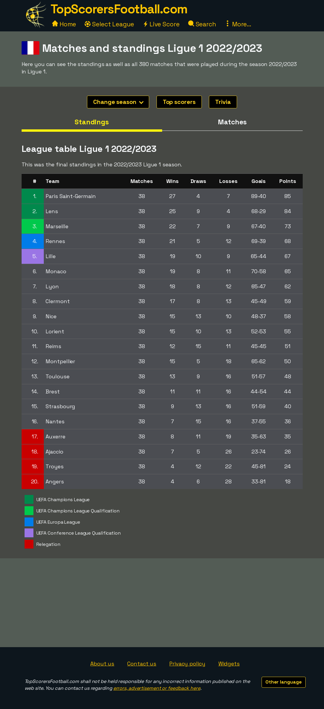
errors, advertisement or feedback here (156, 688)
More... (238, 24)
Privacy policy (187, 663)
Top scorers (179, 102)
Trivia (222, 102)
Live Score (161, 24)
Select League (109, 24)
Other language (283, 682)
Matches (232, 122)
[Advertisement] (162, 602)
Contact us (141, 663)
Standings (92, 122)
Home (64, 24)
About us (102, 663)
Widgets (229, 663)
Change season (118, 102)
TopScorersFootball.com (119, 9)
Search (202, 24)
